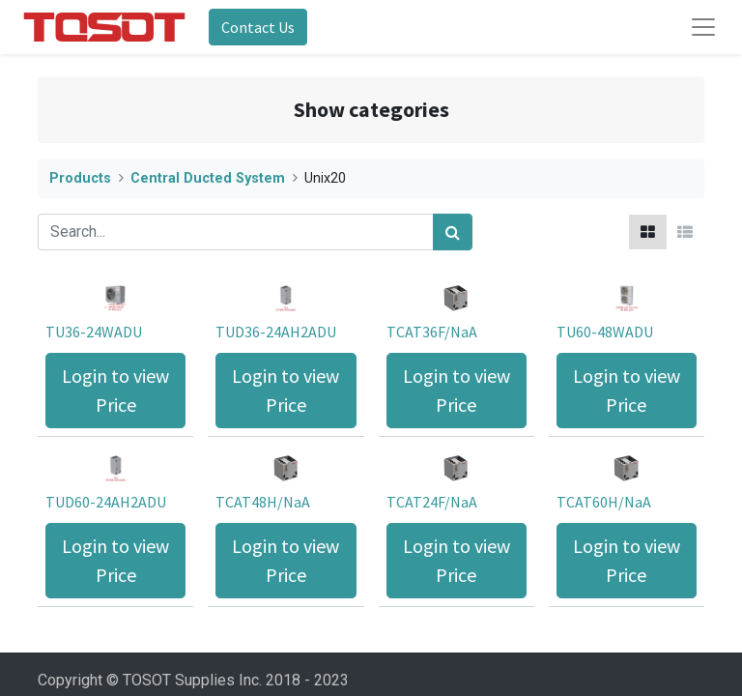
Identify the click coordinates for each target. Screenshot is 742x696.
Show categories (371, 109)
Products (80, 178)
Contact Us (258, 27)
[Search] (452, 232)
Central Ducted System (207, 178)
